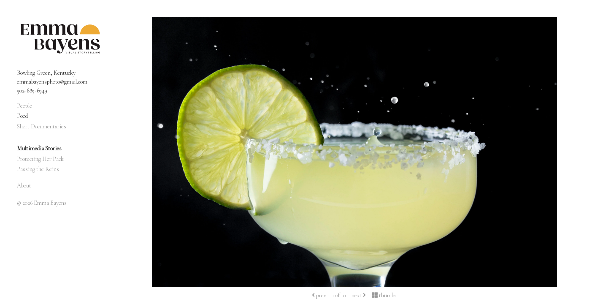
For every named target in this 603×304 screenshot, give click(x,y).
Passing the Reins (38, 169)
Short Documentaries (41, 126)
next (359, 295)
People (24, 105)
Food (22, 115)
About (24, 185)
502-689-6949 (32, 90)
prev (319, 295)
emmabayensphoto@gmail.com (52, 81)
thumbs (384, 295)
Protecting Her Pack (40, 159)
